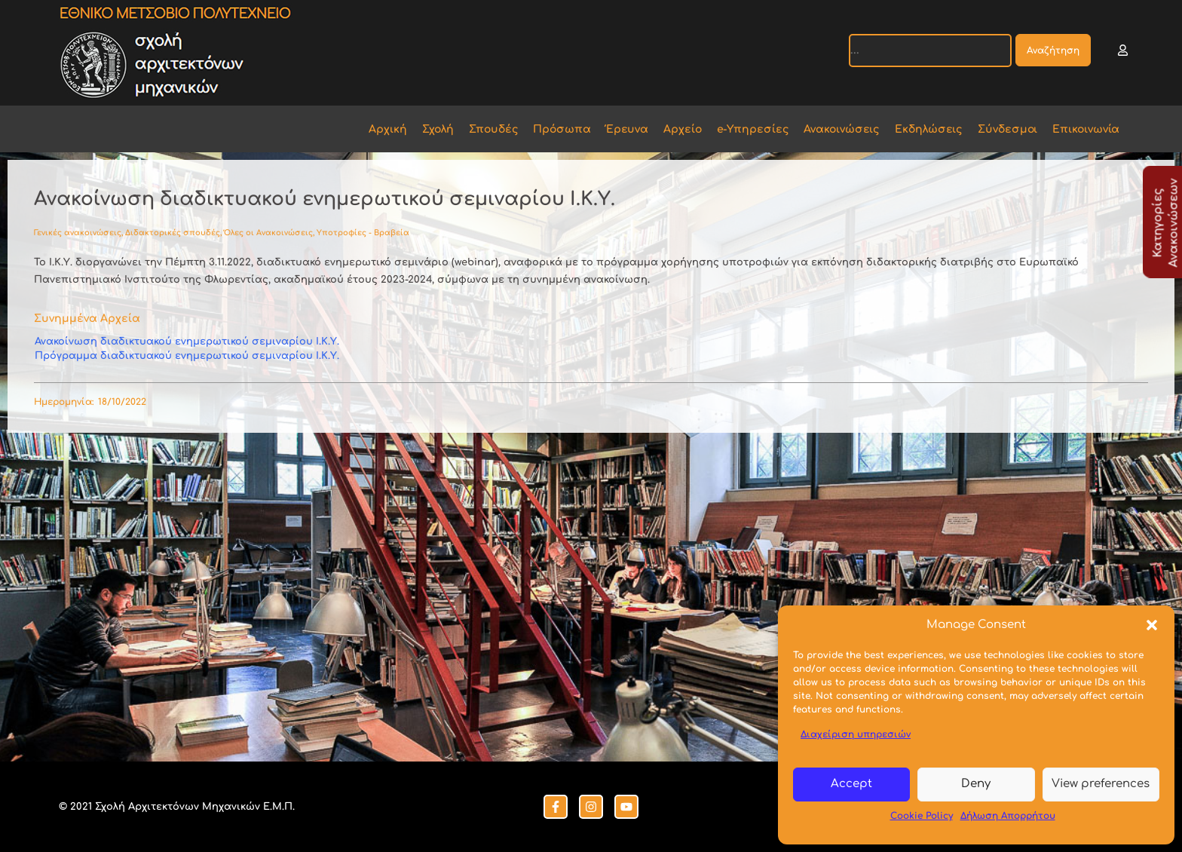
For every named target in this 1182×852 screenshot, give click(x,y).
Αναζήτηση (1053, 50)
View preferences (1101, 783)
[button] (1151, 625)
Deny (976, 783)
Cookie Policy (921, 816)
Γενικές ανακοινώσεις (77, 232)
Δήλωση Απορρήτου (1007, 816)
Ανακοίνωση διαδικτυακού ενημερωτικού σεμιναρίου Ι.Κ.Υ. (187, 341)
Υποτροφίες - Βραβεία (363, 232)
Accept (851, 783)
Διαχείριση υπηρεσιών (856, 734)
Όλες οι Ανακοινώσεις (268, 232)
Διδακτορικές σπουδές (172, 232)
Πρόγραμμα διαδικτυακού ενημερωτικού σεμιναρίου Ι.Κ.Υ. (187, 356)
